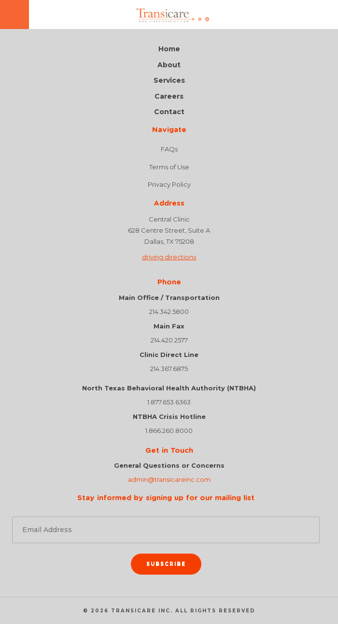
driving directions (169, 257)
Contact (169, 112)
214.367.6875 (169, 368)
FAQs (169, 149)
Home (169, 49)
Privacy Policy (169, 184)
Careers (169, 96)
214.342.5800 (169, 311)
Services (169, 80)
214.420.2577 (169, 340)
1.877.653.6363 (169, 402)
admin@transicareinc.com (169, 479)
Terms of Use (169, 167)
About (169, 65)
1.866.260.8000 (169, 430)
